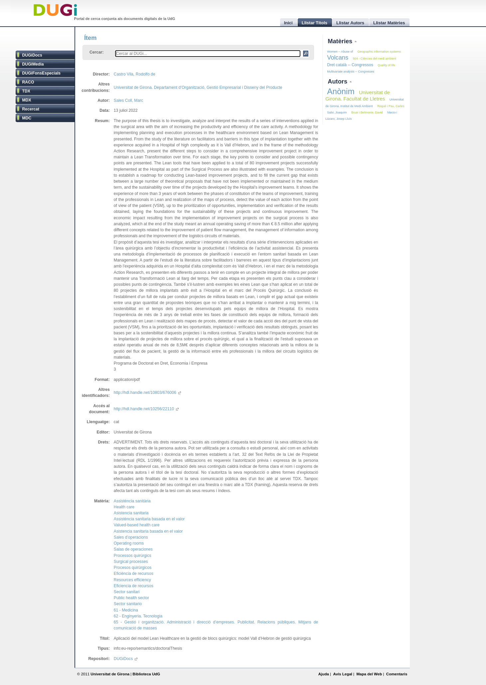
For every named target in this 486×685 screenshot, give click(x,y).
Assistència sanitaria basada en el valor (149, 519)
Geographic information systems (379, 51)
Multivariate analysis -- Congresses (350, 71)
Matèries (341, 41)
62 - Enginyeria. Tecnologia (138, 616)
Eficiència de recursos (133, 573)
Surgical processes (131, 561)
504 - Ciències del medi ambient (374, 58)
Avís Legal (342, 674)
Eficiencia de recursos (133, 586)
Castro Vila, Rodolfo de (134, 74)
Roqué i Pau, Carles (391, 106)
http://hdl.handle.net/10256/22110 (146, 409)
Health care (124, 507)
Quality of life (386, 65)
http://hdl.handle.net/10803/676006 (147, 392)
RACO (28, 82)
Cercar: (96, 52)
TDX (26, 91)
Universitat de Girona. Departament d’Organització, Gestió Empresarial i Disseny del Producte (198, 87)
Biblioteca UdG (146, 674)
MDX (26, 100)
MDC (27, 118)
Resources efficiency (132, 580)
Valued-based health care (137, 525)
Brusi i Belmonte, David (367, 112)
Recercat (30, 109)
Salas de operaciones (133, 549)
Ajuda (323, 674)
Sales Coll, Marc (128, 100)
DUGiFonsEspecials (41, 73)
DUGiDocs (32, 55)
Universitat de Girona (109, 674)
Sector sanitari (127, 592)
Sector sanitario (128, 603)
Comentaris (396, 674)
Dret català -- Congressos (350, 65)
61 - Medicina (126, 610)
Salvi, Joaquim (337, 112)
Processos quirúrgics (132, 555)
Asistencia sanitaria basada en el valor (148, 531)
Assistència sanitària (132, 501)
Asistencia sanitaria (131, 513)
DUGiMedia (33, 64)
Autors (338, 81)
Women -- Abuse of (340, 51)
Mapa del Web (369, 674)
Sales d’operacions (131, 537)
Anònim (340, 91)
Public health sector (131, 598)
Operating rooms (129, 543)
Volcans (337, 57)
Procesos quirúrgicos (133, 567)
